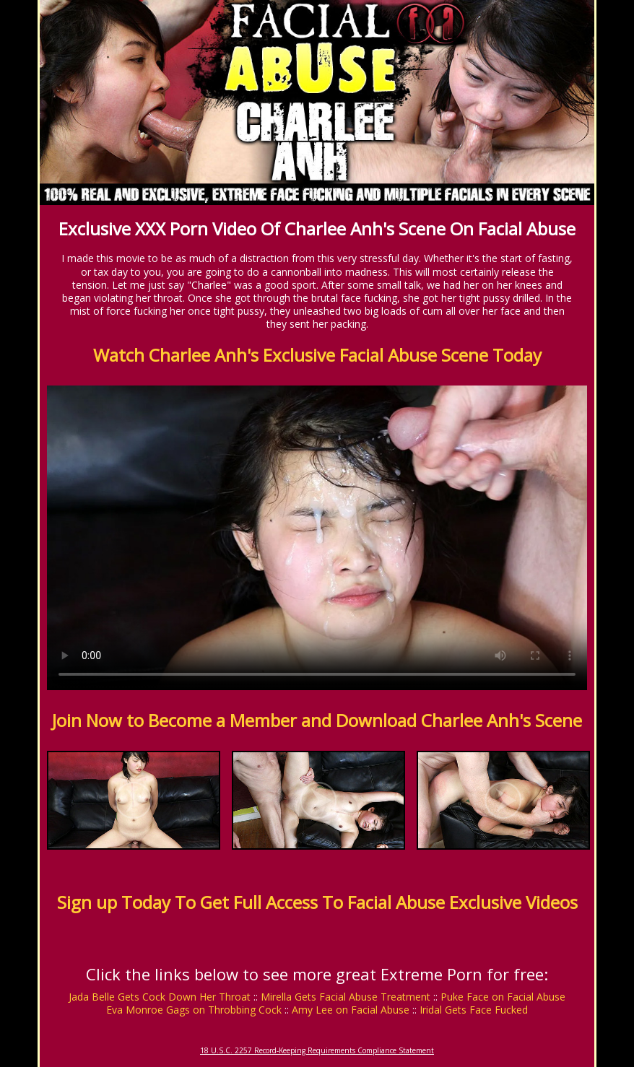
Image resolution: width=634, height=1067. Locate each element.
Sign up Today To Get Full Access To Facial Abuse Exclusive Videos (317, 902)
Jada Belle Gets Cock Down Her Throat (160, 996)
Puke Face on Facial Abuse (502, 996)
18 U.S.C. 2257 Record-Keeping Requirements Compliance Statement (317, 1050)
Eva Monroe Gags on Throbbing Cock (194, 1009)
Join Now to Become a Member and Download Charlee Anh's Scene (317, 720)
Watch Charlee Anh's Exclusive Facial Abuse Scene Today (317, 355)
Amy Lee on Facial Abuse (350, 1009)
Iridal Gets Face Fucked (474, 1009)
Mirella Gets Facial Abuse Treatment (345, 996)
